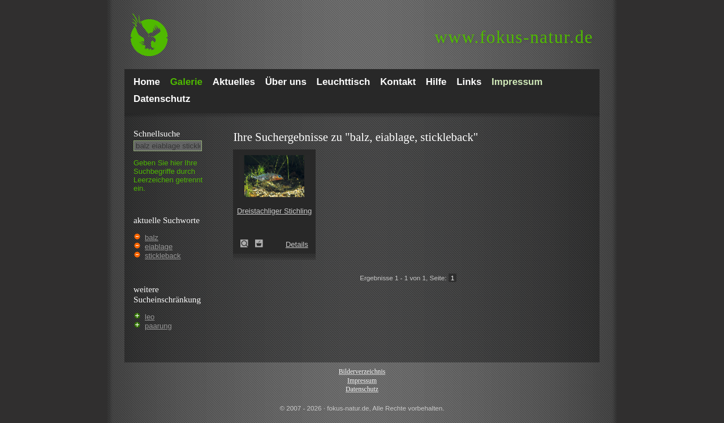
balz (151, 237)
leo (149, 317)
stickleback (163, 255)
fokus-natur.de (513, 37)
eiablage (159, 246)
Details (297, 244)
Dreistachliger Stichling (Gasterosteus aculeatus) (247, 243)
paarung (158, 326)
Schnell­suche (156, 133)
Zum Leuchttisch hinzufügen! (259, 243)
